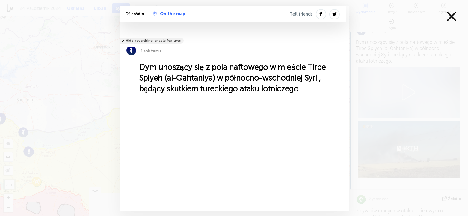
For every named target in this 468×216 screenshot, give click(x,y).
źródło (135, 14)
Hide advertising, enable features (153, 41)
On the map (169, 13)
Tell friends (301, 14)
